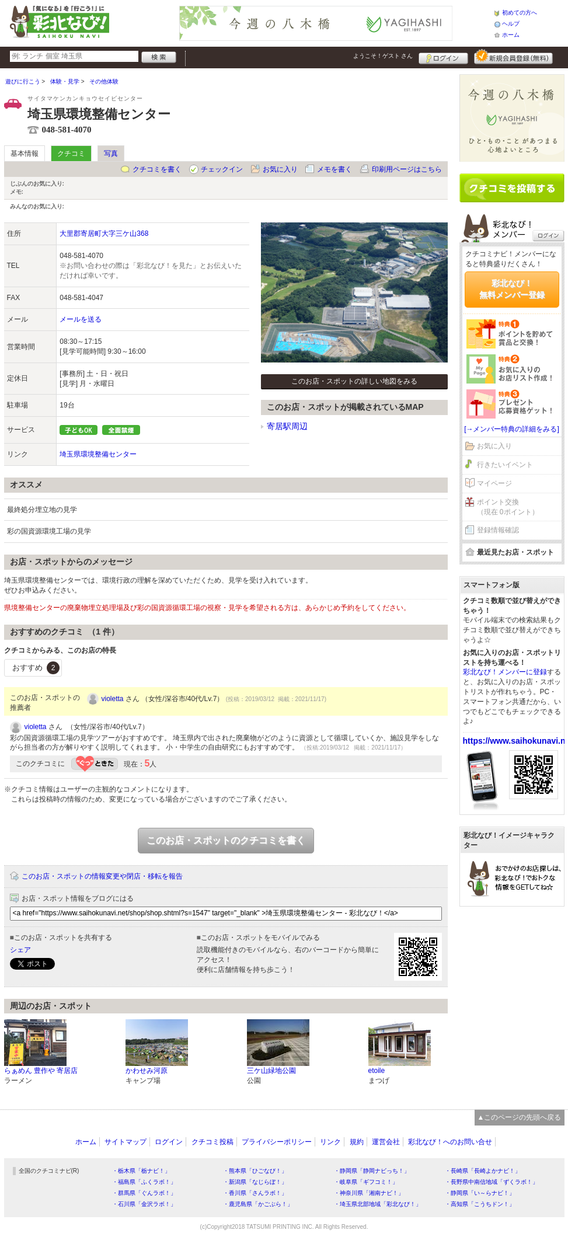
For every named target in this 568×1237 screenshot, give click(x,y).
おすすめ (36, 667)
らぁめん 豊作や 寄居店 (41, 1071)
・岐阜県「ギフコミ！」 (366, 1182)
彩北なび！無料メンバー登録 (512, 288)
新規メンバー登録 (513, 56)
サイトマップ (125, 1142)
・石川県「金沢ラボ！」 (144, 1204)
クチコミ (71, 153)
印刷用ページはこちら (407, 169)
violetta (113, 699)
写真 (111, 153)
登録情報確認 (498, 530)
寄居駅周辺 (287, 426)
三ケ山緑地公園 (271, 1071)
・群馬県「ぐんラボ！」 (144, 1193)
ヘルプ (511, 23)
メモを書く (334, 169)
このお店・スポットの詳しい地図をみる (354, 381)
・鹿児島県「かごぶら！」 (258, 1204)
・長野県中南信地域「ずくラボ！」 (491, 1182)
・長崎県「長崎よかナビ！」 (483, 1171)
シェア (20, 950)
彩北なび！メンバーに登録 (505, 672)
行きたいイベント (505, 465)
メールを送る (81, 319)
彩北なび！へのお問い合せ (450, 1142)
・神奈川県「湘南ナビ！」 (369, 1193)
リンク (330, 1142)
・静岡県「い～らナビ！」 (480, 1193)
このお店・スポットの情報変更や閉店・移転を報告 (102, 876)
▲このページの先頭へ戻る (520, 1117)
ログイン (443, 56)
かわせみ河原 (147, 1071)
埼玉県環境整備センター (98, 454)
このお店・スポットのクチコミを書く (226, 840)
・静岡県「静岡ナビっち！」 (372, 1171)
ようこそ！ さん (383, 56)
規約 (357, 1142)
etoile (376, 1071)
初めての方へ (519, 12)
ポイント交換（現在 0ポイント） (508, 507)
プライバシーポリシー (277, 1142)
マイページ (494, 483)
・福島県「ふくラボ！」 (144, 1182)
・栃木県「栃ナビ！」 (141, 1171)
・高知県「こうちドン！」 (480, 1204)
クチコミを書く (157, 169)
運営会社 (386, 1142)
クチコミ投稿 (212, 1142)
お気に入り (280, 169)
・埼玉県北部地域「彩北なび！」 (377, 1204)
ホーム (511, 35)
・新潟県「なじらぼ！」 (255, 1182)
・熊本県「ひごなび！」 (255, 1171)
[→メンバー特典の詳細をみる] (511, 429)
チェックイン (222, 169)
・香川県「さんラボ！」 (255, 1193)
